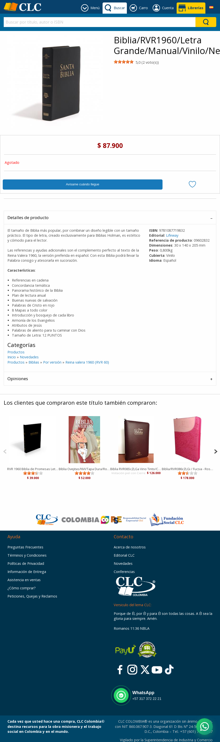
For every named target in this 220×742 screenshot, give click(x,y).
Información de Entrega (26, 571)
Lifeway (172, 235)
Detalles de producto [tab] (28, 217)
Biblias (33, 362)
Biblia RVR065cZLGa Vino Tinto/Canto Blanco (136, 469)
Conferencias (124, 571)
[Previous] (5, 451)
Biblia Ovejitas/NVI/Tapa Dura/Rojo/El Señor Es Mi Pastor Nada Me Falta (84, 469)
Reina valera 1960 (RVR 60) (87, 362)
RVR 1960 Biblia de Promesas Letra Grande (33, 469)
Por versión (52, 362)
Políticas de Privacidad (25, 563)
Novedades (29, 357)
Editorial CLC (124, 555)
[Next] (216, 451)
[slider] (124, 62)
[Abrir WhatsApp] (204, 726)
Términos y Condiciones (27, 555)
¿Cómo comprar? (21, 588)
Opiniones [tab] (17, 378)
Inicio (11, 357)
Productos (16, 352)
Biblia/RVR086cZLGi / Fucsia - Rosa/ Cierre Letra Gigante (187, 469)
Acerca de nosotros (130, 547)
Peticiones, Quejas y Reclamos (32, 596)
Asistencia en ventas (24, 579)
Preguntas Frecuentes (25, 547)
